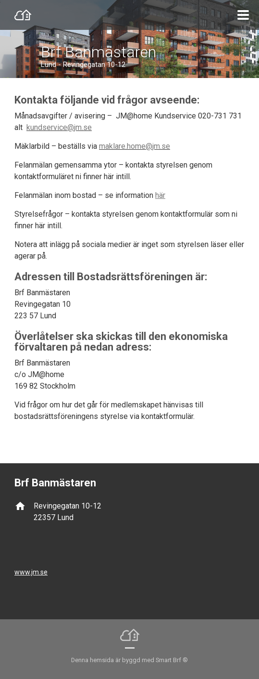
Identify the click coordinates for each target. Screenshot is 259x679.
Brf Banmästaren (98, 52)
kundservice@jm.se (59, 127)
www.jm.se (31, 572)
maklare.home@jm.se (134, 146)
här (160, 195)
